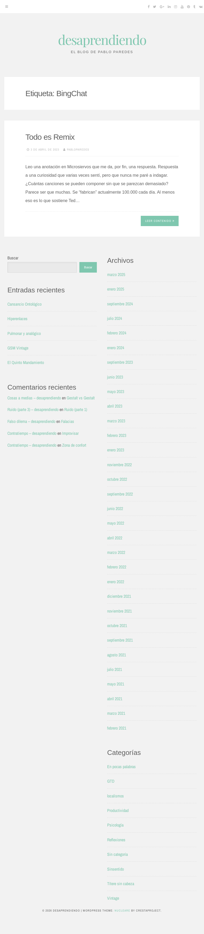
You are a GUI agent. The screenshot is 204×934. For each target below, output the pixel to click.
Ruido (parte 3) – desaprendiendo (32, 409)
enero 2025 (115, 289)
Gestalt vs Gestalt (81, 398)
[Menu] (6, 6)
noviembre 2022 (119, 465)
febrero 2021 (116, 728)
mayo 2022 (115, 523)
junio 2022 (115, 508)
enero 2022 (115, 582)
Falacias (67, 421)
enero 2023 (115, 450)
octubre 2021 (117, 625)
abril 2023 (114, 406)
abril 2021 (114, 699)
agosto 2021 (116, 655)
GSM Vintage (17, 348)
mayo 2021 (115, 684)
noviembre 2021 (119, 611)
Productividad (118, 810)
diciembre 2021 (119, 596)
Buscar (12, 258)
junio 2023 (115, 377)
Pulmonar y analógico (24, 333)
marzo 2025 (116, 274)
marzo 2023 (116, 421)
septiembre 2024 (120, 304)
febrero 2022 (116, 567)
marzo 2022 (116, 552)
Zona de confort (74, 445)
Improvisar (70, 433)
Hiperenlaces (17, 318)
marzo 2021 (116, 713)
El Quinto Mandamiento (25, 362)
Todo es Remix (49, 137)
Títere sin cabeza (120, 883)
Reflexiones (116, 840)
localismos (115, 796)
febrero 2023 (116, 435)
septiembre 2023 (120, 362)
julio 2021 (114, 669)
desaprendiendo (102, 39)
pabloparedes (78, 149)
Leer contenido (159, 221)
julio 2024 (114, 318)
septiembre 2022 (120, 494)
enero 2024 (115, 348)
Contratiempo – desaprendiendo (31, 433)
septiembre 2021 (120, 640)
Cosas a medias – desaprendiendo (34, 398)
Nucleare (122, 910)
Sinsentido (115, 869)
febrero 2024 (116, 333)
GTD (110, 781)
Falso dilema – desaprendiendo (31, 421)
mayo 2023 (115, 391)
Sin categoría (117, 854)
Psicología (115, 825)
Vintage (113, 898)
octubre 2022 (117, 479)
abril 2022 (114, 538)
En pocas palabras (121, 766)
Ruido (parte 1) (75, 409)
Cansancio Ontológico (24, 304)
